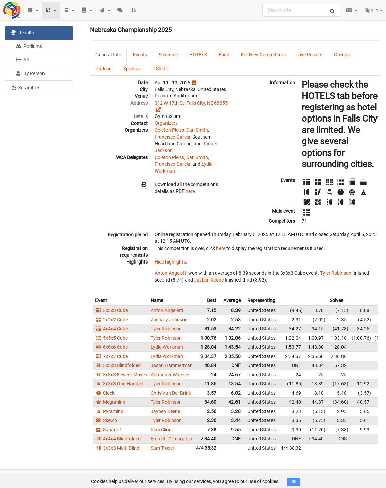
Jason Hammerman (172, 365)
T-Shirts (160, 68)
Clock (105, 393)
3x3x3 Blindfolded (118, 365)
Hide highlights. (171, 262)
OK (293, 482)
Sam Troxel (162, 448)
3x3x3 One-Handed (119, 383)
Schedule (168, 54)
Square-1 (108, 429)
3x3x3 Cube (111, 310)
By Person (30, 73)
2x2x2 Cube (111, 319)
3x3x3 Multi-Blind (117, 448)
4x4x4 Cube (111, 328)
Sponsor (132, 68)
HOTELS (198, 54)
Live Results (309, 54)
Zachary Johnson (169, 319)
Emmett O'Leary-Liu (171, 438)
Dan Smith (197, 130)
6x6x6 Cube (111, 347)
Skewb (106, 420)
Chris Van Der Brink (171, 393)
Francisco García (172, 137)
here (190, 191)
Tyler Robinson (335, 273)
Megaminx (110, 402)
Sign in (373, 10)
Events (140, 54)
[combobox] (301, 10)
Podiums (29, 46)
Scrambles (25, 87)
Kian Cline (161, 429)
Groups (342, 54)
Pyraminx (109, 411)
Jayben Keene (209, 280)
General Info (108, 54)
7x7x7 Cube (111, 356)
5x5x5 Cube (111, 338)
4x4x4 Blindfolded (118, 438)
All (22, 59)
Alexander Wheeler (170, 374)
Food (223, 54)
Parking (103, 68)
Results (22, 32)
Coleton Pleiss (169, 130)
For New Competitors (263, 54)
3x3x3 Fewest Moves (121, 374)
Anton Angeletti (171, 273)
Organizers (166, 123)
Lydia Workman (167, 347)
